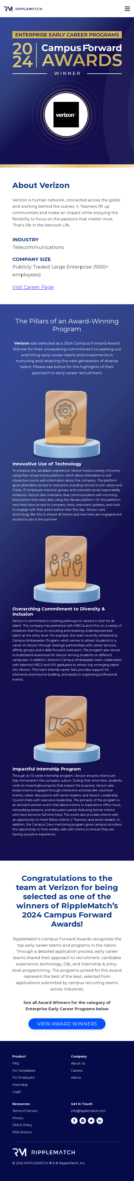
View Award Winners (67, 1024)
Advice (76, 1078)
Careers (77, 1071)
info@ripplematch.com (88, 1111)
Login (16, 1092)
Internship (20, 1085)
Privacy (17, 1118)
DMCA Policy (22, 1125)
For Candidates (23, 1071)
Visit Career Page (33, 287)
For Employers (23, 1078)
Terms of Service (25, 1111)
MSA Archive (22, 1132)
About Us (78, 1063)
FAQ (15, 1063)
